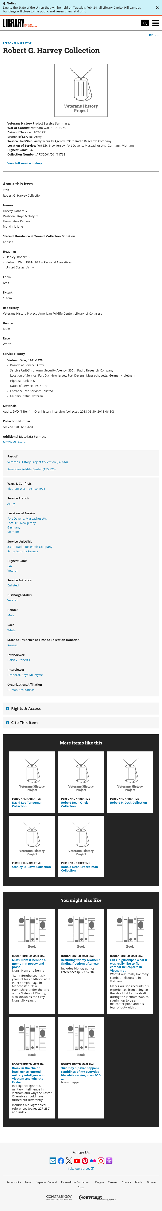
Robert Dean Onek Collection (74, 804)
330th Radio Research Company (29, 547)
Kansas (12, 645)
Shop (81, 1187)
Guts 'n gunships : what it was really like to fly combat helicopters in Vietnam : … (128, 965)
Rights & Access (26, 708)
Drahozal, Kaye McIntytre (25, 675)
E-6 (9, 566)
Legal (28, 1182)
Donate (151, 1182)
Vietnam (13, 532)
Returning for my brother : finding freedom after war (80, 962)
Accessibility (14, 1182)
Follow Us (81, 1152)
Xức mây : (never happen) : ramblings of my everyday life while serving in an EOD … (81, 1073)
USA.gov (99, 1182)
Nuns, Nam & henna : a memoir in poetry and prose (29, 963)
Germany (13, 527)
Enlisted (13, 585)
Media (139, 1182)
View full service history (24, 163)
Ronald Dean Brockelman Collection (79, 868)
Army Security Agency (22, 551)
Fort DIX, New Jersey (21, 523)
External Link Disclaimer (75, 1182)
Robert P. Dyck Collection (128, 803)
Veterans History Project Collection (37, 462)
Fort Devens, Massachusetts (27, 518)
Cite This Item (24, 722)
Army (11, 504)
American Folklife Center (31, 469)
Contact (126, 1182)
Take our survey (81, 1169)
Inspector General (46, 1182)
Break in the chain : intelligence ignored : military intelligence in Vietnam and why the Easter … (28, 1075)
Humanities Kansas (21, 690)
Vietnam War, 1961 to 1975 (26, 489)
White (11, 630)
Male (10, 615)
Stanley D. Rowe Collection (31, 867)
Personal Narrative (17, 43)
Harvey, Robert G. (19, 660)
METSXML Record (15, 442)
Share (154, 35)
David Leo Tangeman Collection (27, 804)
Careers (112, 1182)
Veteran (12, 571)
